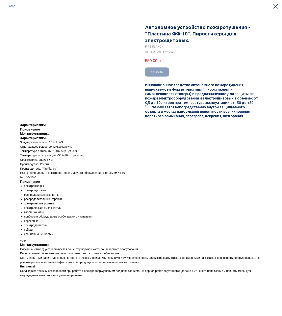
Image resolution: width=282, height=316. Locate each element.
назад (11, 6)
